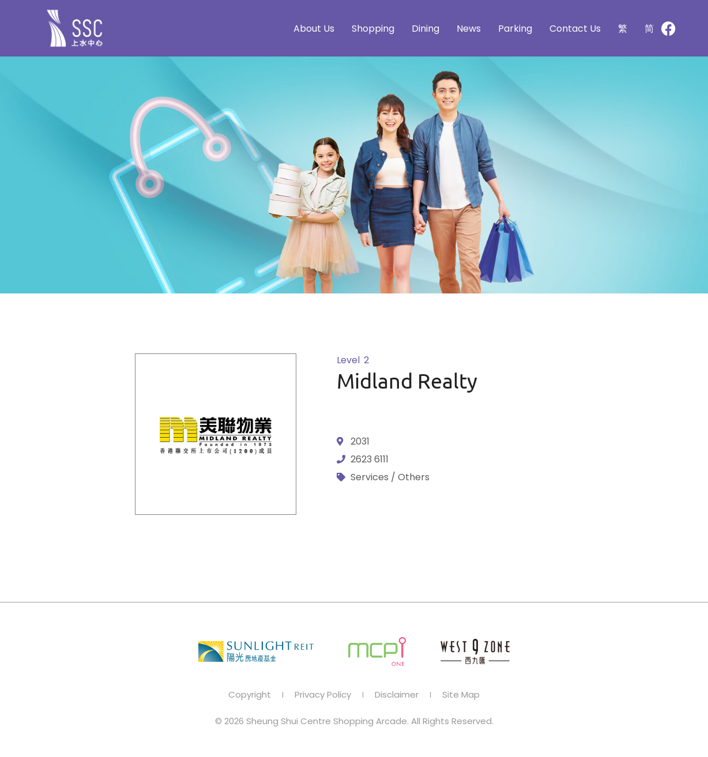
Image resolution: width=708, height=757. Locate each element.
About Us (313, 28)
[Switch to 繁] (622, 28)
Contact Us (575, 28)
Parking (515, 28)
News (469, 28)
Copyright (249, 694)
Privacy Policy (323, 694)
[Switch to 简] (649, 28)
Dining (425, 28)
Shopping (373, 28)
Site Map (461, 694)
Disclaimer (397, 694)
